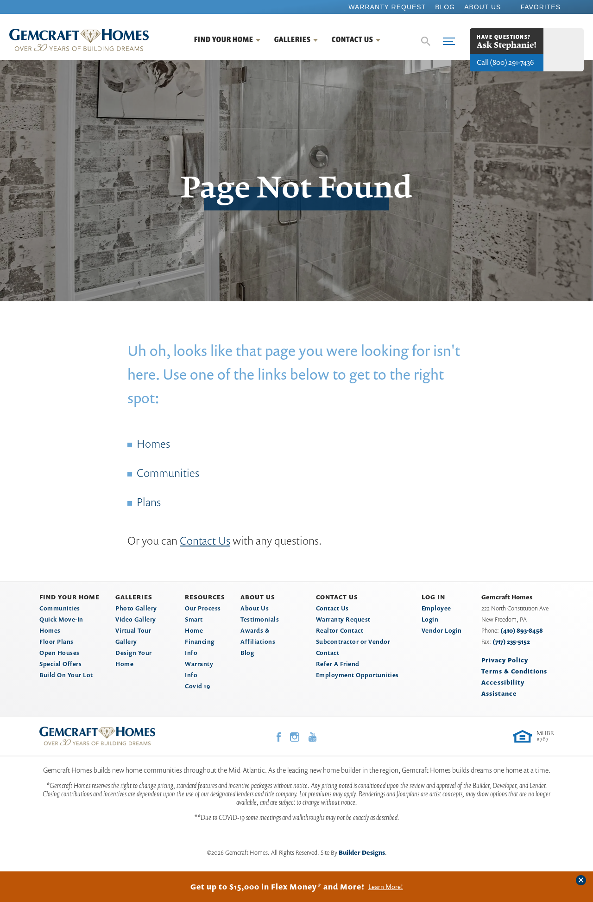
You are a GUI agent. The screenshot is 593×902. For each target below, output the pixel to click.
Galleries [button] (292, 39)
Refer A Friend (338, 664)
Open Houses (59, 652)
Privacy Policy (504, 660)
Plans (149, 502)
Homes (153, 443)
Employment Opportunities (357, 675)
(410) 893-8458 (521, 630)
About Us (482, 7)
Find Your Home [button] (223, 39)
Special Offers (60, 664)
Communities (168, 472)
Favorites (540, 7)
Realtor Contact (340, 630)
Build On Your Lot (66, 675)
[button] (425, 41)
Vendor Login (442, 630)
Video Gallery (135, 619)
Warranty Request (387, 7)
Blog (445, 7)
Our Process (203, 608)
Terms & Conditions (514, 671)
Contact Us (205, 540)
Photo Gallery (136, 608)
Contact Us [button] (352, 39)
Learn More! (385, 886)
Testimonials (259, 619)
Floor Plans (56, 641)
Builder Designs (362, 852)
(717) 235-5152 (511, 641)
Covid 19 (197, 686)
